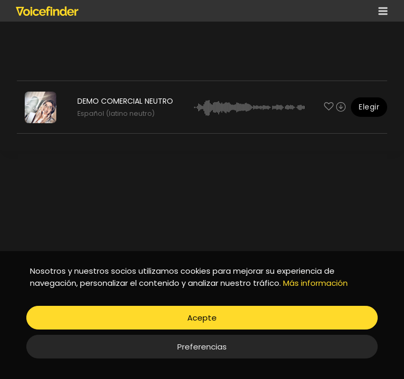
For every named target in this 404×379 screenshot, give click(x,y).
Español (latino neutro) (116, 113)
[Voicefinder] (47, 11)
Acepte (202, 317)
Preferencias (202, 346)
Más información (315, 282)
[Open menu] (380, 11)
